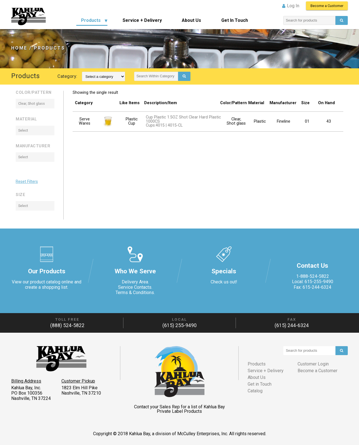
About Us (191, 20)
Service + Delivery (142, 20)
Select (23, 130)
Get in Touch (234, 20)
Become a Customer (326, 6)
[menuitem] (92, 20)
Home (19, 48)
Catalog (255, 390)
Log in (293, 5)
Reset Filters (27, 182)
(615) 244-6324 (292, 325)
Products (91, 20)
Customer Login (313, 364)
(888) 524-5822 (67, 325)
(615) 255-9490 (179, 325)
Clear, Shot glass (31, 103)
